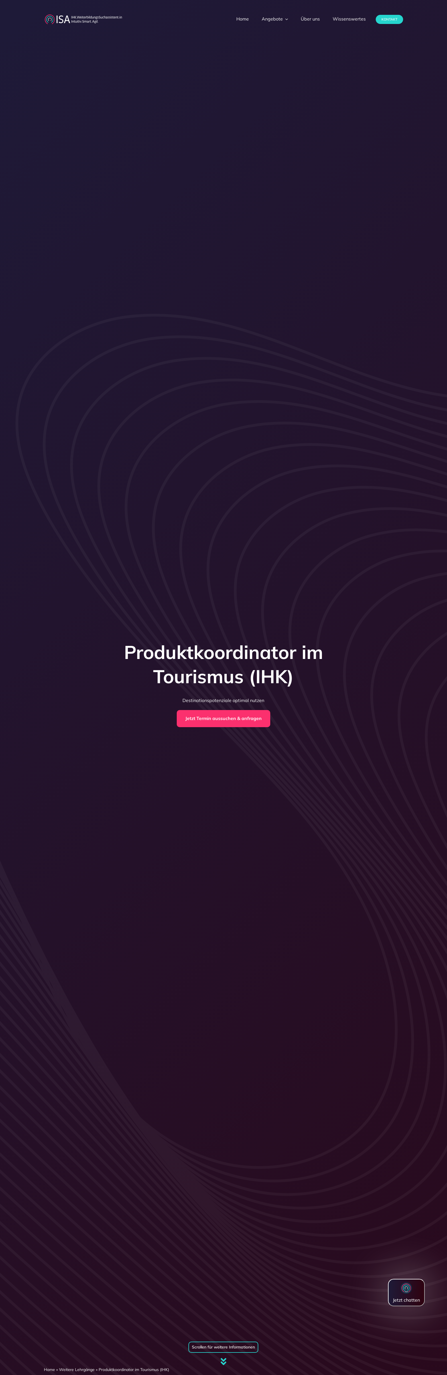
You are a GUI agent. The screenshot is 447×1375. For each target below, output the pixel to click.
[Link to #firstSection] (223, 1361)
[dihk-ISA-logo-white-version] (83, 16)
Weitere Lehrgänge (77, 1369)
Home (49, 1369)
